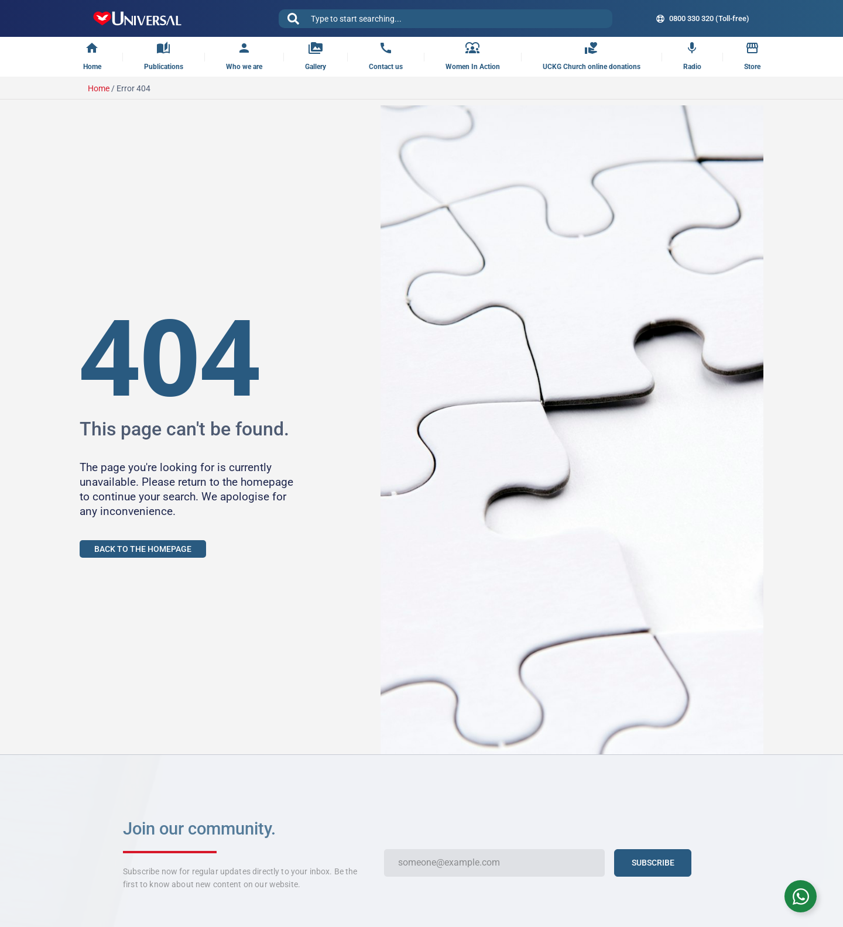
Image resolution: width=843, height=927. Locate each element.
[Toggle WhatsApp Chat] (800, 896)
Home (98, 88)
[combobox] (445, 18)
